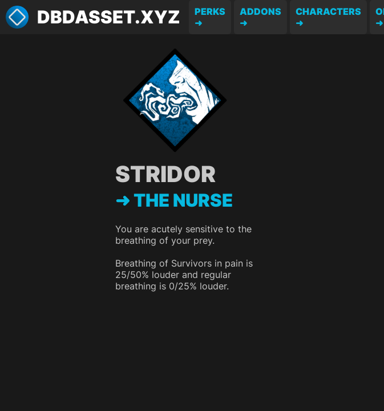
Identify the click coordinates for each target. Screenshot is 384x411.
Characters (328, 11)
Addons (260, 11)
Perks (210, 11)
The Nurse (183, 200)
